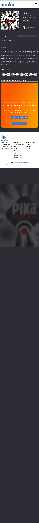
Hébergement (6, 145)
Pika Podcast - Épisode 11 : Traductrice (30, 28)
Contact (16, 149)
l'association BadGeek (12, 164)
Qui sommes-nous (19, 145)
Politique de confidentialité (18, 157)
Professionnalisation (7, 149)
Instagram (29, 147)
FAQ (15, 147)
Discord (28, 149)
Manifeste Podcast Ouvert (23, 162)
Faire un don (17, 151)
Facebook (28, 145)
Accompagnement (7, 147)
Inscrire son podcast (20, 124)
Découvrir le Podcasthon (19, 118)
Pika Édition (28, 16)
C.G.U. (15, 153)
